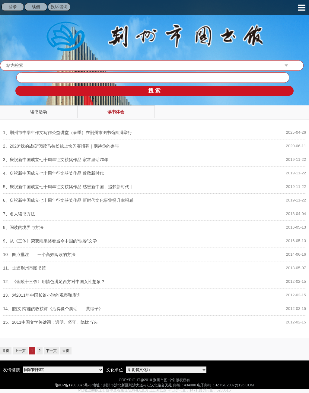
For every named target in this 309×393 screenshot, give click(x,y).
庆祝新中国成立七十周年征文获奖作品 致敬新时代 (53, 173)
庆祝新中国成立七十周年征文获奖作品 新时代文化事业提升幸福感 (68, 200)
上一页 (20, 351)
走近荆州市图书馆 (24, 268)
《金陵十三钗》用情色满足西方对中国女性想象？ (54, 281)
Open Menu (301, 7)
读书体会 (115, 111)
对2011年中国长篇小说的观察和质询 (42, 295)
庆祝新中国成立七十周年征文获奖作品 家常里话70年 (55, 159)
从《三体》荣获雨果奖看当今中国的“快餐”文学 (50, 241)
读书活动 (38, 111)
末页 (65, 351)
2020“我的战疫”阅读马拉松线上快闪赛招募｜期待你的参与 (61, 146)
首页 (5, 351)
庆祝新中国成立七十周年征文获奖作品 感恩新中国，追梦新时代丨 (68, 186)
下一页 (51, 351)
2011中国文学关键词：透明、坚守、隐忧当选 (50, 322)
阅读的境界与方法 (23, 227)
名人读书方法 (19, 213)
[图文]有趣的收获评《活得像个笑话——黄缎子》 (53, 308)
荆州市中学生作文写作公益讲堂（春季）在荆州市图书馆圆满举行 (67, 132)
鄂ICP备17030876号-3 (73, 385)
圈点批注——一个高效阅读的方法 (39, 254)
